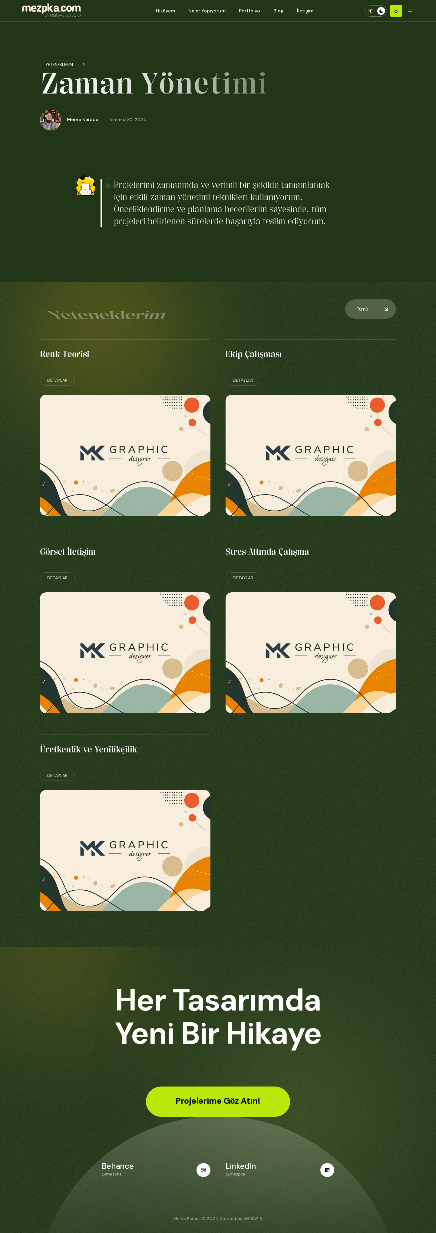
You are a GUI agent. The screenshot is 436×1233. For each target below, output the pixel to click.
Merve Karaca (187, 1218)
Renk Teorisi (64, 354)
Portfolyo (249, 11)
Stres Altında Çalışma (267, 552)
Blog (278, 11)
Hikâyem (165, 11)
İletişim (305, 11)
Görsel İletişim (68, 552)
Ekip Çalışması (254, 354)
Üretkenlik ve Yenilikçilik (88, 749)
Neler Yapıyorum (207, 11)
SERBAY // (253, 1218)
